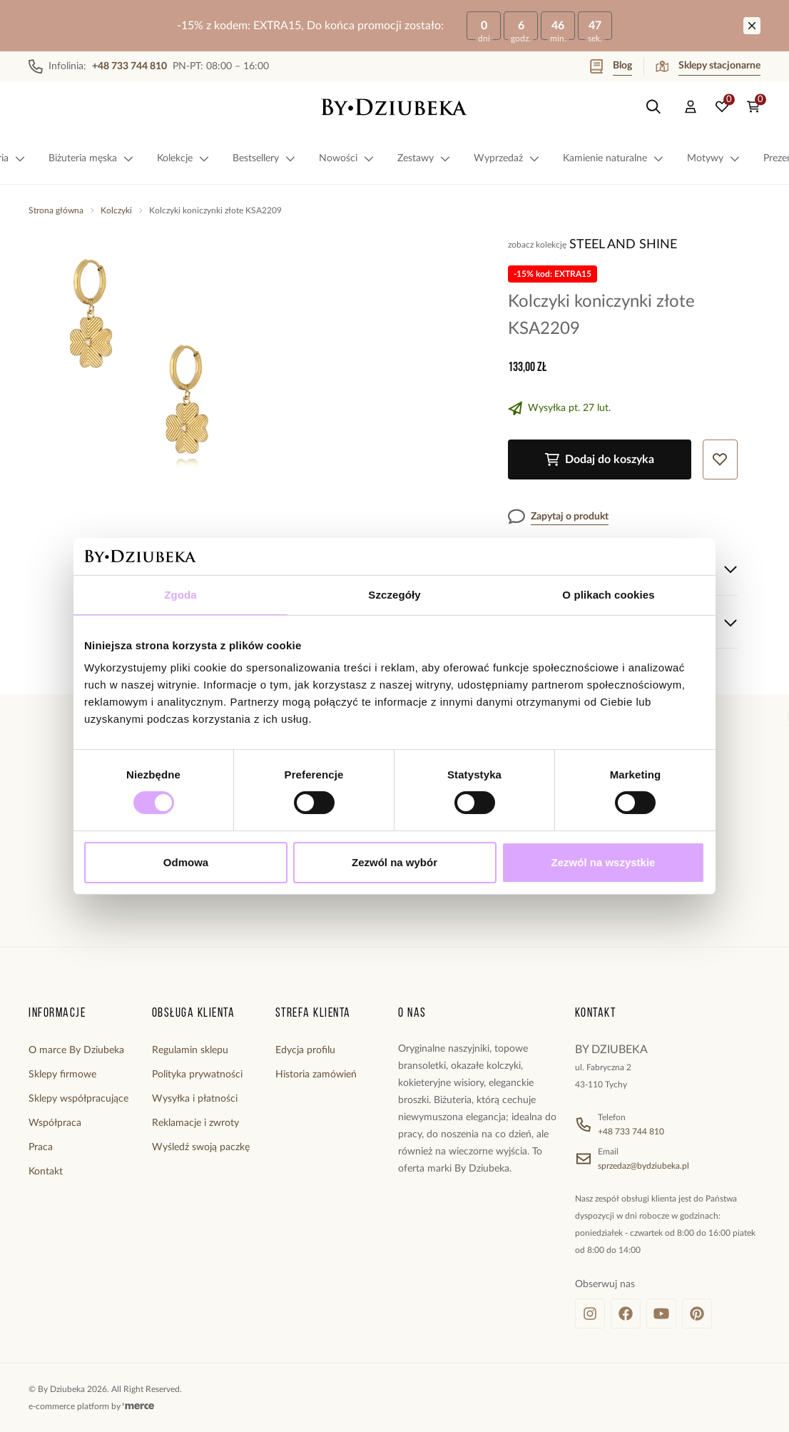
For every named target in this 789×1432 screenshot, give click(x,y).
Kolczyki (116, 210)
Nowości (347, 158)
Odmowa (185, 862)
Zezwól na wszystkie (603, 862)
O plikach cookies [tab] (608, 595)
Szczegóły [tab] (394, 595)
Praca (41, 1147)
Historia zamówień (316, 1075)
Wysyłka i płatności (195, 1099)
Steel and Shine (623, 244)
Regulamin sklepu (190, 1050)
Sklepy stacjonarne (708, 66)
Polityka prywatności (197, 1075)
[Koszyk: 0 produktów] (753, 107)
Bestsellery (264, 158)
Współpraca (55, 1123)
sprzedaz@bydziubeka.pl (643, 1166)
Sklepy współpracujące (78, 1099)
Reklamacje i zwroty (195, 1123)
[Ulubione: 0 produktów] (722, 107)
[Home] (394, 107)
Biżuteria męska (91, 158)
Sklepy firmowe (62, 1075)
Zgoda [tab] (180, 595)
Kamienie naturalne (613, 158)
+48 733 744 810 (631, 1131)
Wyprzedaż (507, 158)
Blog (611, 66)
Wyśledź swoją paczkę (201, 1147)
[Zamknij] (751, 25)
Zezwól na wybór (394, 862)
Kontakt (46, 1172)
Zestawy (424, 158)
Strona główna (56, 210)
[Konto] (690, 107)
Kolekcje (183, 158)
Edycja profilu (305, 1050)
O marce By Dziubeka (76, 1050)
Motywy (713, 158)
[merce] (138, 1406)
